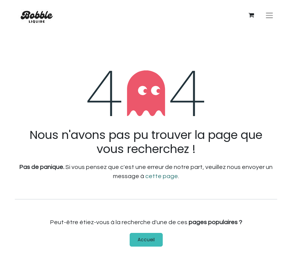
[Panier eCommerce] (251, 15)
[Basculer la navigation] (269, 15)
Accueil (146, 239)
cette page (161, 176)
